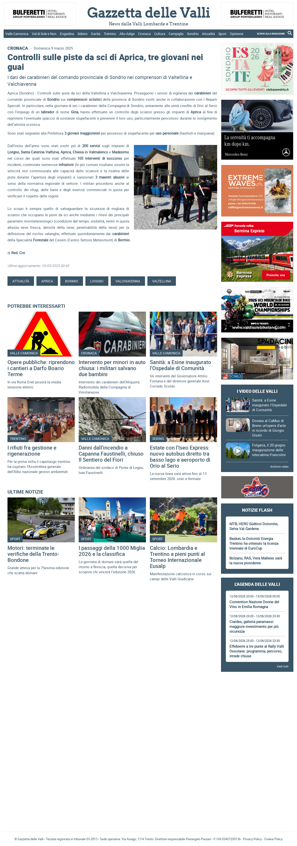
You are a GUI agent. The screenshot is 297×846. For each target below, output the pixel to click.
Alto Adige (127, 33)
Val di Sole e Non (44, 33)
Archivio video (279, 466)
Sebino (82, 33)
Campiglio (176, 33)
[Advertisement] (257, 689)
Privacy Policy (252, 839)
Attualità (208, 33)
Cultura (159, 33)
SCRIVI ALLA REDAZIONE (271, 33)
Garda (95, 33)
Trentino (110, 33)
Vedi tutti (283, 666)
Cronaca (144, 33)
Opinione (236, 33)
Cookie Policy (273, 839)
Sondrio (193, 33)
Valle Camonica (16, 33)
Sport (222, 33)
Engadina (67, 33)
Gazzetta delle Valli (257, 796)
